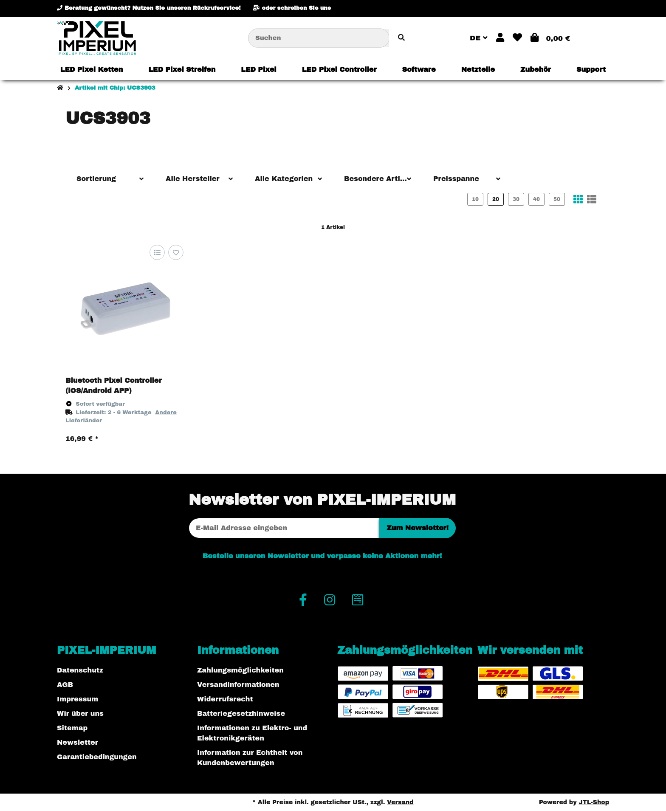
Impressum (77, 699)
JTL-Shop (594, 802)
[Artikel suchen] (401, 38)
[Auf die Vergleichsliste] (157, 252)
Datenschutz (80, 670)
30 (516, 199)
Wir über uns (80, 713)
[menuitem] (92, 69)
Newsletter (77, 742)
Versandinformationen (238, 684)
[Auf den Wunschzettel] (175, 252)
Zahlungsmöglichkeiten (240, 670)
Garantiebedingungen (97, 756)
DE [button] (479, 38)
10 (475, 199)
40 (536, 199)
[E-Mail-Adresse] (284, 528)
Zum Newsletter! (418, 527)
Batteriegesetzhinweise (241, 713)
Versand (400, 802)
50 (556, 199)
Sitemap (72, 728)
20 (495, 199)
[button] (500, 38)
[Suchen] (318, 38)
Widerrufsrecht (225, 699)
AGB (65, 684)
